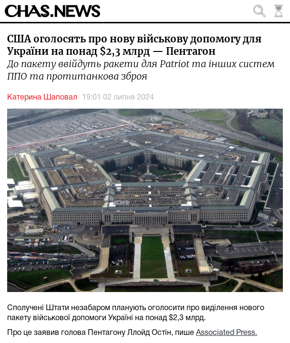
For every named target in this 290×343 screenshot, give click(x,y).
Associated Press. (226, 333)
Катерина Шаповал (42, 97)
